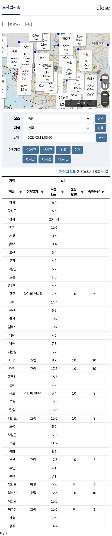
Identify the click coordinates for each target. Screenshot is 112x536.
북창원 (12, 501)
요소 (17, 118)
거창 (12, 236)
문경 (12, 402)
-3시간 (47, 150)
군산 (12, 310)
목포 (12, 393)
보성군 (12, 435)
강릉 (12, 203)
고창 (12, 261)
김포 (42, 57)
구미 (12, 302)
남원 (12, 335)
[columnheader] (12, 192)
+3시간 (45, 159)
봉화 (12, 452)
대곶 (14, 51)
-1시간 (63, 150)
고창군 (12, 269)
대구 (12, 360)
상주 (12, 526)
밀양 (12, 410)
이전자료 (14, 150)
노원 (85, 54)
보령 (12, 427)
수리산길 (63, 98)
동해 (12, 385)
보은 (12, 443)
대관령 (12, 352)
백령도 (12, 418)
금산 (12, 319)
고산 (12, 252)
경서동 (25, 64)
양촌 (26, 47)
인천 (23, 79)
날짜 (16, 137)
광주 (12, 294)
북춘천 (12, 509)
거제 (12, 227)
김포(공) (46, 65)
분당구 (90, 94)
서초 (77, 77)
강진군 (12, 211)
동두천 (12, 377)
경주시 (12, 244)
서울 (69, 63)
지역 (17, 128)
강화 (12, 219)
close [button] (103, 7)
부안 (12, 468)
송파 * (90, 79)
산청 (12, 518)
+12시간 (63, 159)
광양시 (12, 286)
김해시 (12, 327)
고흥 (12, 277)
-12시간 (30, 150)
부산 (12, 460)
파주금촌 (44, 34)
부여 (12, 476)
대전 (12, 369)
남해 (12, 344)
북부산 (12, 493)
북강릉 (12, 485)
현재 (77, 150)
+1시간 (29, 159)
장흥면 (66, 39)
